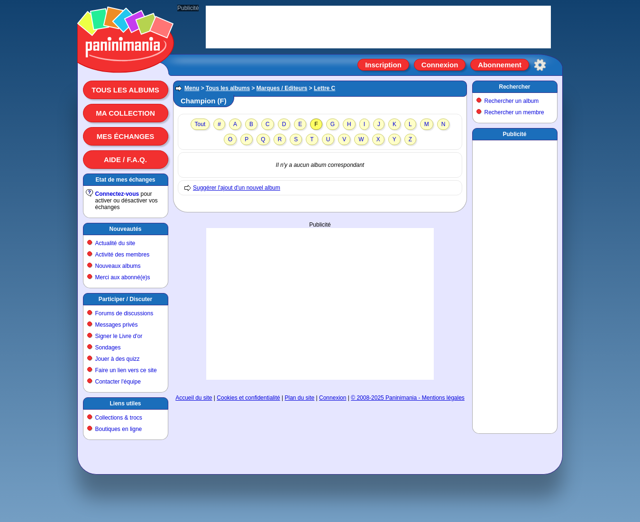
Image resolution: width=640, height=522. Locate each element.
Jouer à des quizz (117, 359)
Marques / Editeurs (281, 88)
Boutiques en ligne (118, 429)
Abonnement (499, 65)
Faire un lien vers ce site (126, 370)
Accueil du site (193, 397)
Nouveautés (125, 229)
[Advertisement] (320, 304)
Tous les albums (125, 90)
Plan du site (300, 397)
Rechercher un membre (514, 112)
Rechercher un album (512, 101)
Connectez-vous (117, 194)
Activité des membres (122, 254)
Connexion (439, 65)
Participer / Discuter (125, 299)
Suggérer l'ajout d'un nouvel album (236, 187)
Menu (191, 88)
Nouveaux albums (118, 266)
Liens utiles (125, 403)
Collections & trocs (118, 417)
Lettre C (324, 88)
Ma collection (125, 113)
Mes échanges (126, 136)
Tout (200, 124)
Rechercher (514, 86)
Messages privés (116, 324)
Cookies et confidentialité (248, 397)
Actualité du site (115, 243)
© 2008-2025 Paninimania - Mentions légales (408, 397)
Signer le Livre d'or (119, 336)
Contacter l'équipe (118, 381)
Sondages (108, 347)
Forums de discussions (124, 313)
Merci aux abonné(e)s (122, 277)
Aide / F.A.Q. (125, 160)
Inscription (383, 65)
